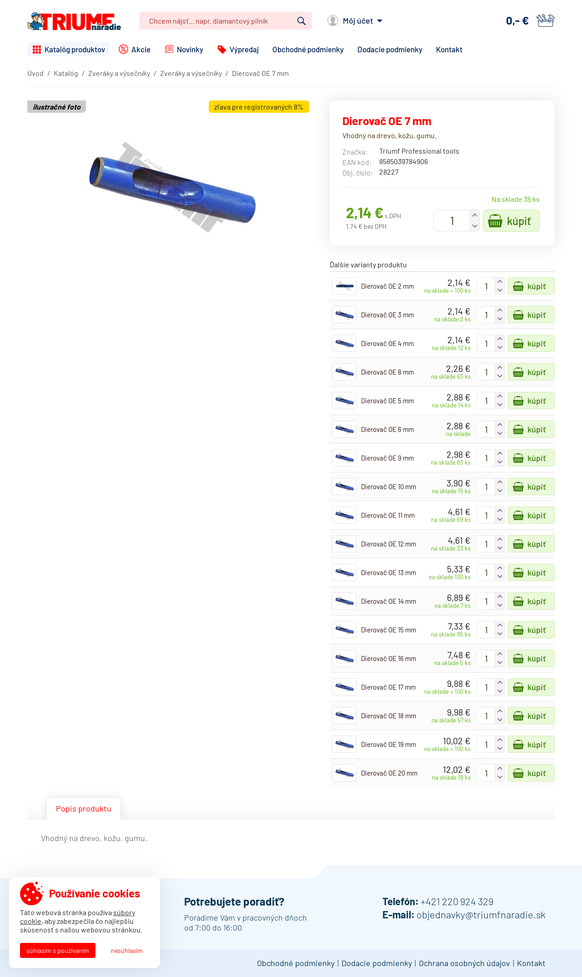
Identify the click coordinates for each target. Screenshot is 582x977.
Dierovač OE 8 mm (387, 372)
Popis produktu (83, 808)
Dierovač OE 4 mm (387, 343)
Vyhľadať (301, 21)
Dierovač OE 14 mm (388, 601)
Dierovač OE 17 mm (388, 687)
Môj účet (358, 20)
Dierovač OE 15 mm (388, 630)
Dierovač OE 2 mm (387, 286)
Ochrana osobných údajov (464, 963)
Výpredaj (244, 49)
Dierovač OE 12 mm (388, 544)
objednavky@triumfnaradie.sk (481, 914)
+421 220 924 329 (457, 901)
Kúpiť (519, 220)
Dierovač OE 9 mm (387, 458)
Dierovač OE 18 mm (388, 715)
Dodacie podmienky (389, 49)
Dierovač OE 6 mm (387, 429)
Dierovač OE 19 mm (388, 744)
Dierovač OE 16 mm (388, 658)
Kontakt (449, 49)
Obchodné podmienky (308, 49)
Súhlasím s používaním (57, 950)
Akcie (141, 49)
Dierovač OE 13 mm (388, 572)
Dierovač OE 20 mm (389, 773)
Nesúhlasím (127, 950)
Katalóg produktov (75, 49)
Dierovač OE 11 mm (388, 515)
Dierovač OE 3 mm (387, 315)
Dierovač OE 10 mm (388, 486)
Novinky (190, 49)
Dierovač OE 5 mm (387, 400)
